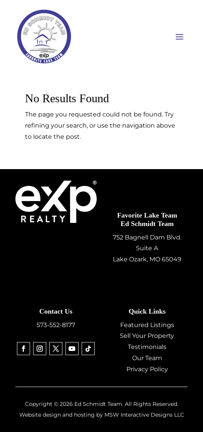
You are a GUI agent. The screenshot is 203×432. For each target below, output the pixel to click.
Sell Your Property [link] (147, 335)
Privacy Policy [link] (147, 369)
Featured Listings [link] (147, 325)
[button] (179, 36)
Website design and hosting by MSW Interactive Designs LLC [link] (101, 414)
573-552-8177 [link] (56, 325)
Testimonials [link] (147, 347)
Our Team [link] (147, 358)
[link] (23, 348)
